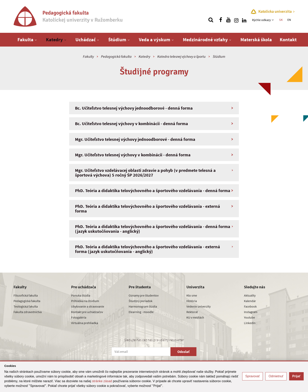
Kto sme (191, 295)
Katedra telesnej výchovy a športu (181, 56)
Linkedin (250, 323)
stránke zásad (102, 381)
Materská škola (256, 40)
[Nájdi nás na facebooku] (221, 20)
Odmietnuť (276, 376)
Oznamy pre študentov (144, 295)
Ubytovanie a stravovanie (87, 306)
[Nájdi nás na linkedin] (244, 20)
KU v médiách (195, 317)
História (191, 301)
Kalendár (250, 301)
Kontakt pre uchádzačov (87, 312)
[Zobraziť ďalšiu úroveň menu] (273, 19)
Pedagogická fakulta (116, 56)
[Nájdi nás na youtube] (228, 20)
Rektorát (192, 312)
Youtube (249, 317)
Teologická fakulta (26, 306)
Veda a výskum (154, 40)
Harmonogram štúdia (143, 306)
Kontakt (288, 40)
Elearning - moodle (141, 312)
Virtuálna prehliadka (84, 323)
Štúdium (117, 40)
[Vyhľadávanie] (211, 20)
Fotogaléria (78, 317)
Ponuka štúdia (80, 295)
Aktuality (250, 295)
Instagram (250, 312)
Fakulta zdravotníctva (28, 312)
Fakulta (25, 40)
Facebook (250, 306)
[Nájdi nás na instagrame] (236, 20)
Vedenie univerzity (198, 306)
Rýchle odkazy (261, 20)
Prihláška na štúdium (85, 301)
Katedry (54, 40)
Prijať (296, 376)
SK (281, 20)
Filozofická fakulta (26, 295)
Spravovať (252, 376)
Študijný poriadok (140, 301)
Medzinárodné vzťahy (205, 40)
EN (289, 20)
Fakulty (88, 56)
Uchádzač (85, 40)
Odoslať (183, 351)
